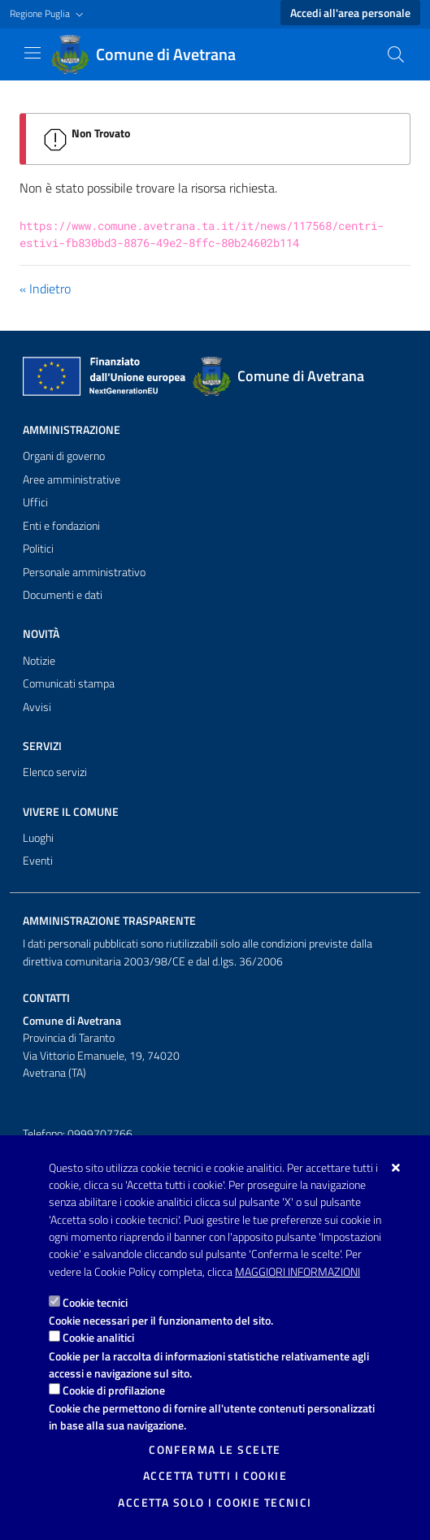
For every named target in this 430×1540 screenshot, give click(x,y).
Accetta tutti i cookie (215, 1476)
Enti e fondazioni (61, 526)
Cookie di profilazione (114, 1390)
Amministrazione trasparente (109, 921)
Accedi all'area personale (350, 13)
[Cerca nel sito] (396, 54)
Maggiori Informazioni (297, 1272)
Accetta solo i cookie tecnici (214, 1503)
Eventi (38, 861)
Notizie (39, 661)
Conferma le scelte (215, 1450)
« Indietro (45, 288)
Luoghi (38, 838)
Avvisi (37, 707)
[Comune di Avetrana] (152, 54)
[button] (48, 14)
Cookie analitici (98, 1337)
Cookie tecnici (95, 1302)
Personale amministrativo (84, 572)
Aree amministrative (71, 479)
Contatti (46, 998)
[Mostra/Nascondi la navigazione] (32, 53)
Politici (38, 548)
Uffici (35, 502)
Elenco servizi (55, 772)
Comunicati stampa (69, 683)
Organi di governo (64, 456)
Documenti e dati (62, 595)
